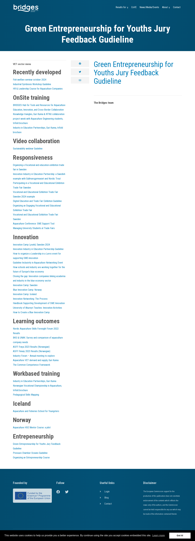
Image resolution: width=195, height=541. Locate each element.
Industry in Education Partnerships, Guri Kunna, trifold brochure (38, 130)
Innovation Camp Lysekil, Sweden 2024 (31, 244)
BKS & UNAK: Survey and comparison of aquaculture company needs (38, 340)
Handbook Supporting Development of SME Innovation (39, 303)
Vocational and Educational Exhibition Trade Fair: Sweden (35, 217)
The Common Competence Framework (31, 364)
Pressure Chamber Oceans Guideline (30, 452)
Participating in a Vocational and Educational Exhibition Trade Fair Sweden (38, 185)
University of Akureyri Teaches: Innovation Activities (37, 307)
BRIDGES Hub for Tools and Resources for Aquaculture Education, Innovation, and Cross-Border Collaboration (39, 107)
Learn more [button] (158, 535)
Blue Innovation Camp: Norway (27, 289)
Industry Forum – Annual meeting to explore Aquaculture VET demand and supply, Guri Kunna (35, 358)
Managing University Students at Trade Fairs (34, 228)
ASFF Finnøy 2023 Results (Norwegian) (31, 351)
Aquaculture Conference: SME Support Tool (33, 223)
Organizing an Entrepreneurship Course (31, 457)
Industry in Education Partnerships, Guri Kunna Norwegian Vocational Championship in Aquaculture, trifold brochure (37, 386)
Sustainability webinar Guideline (28, 148)
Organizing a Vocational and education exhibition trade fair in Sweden (38, 167)
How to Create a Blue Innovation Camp (31, 312)
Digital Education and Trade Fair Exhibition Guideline (37, 201)
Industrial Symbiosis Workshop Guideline (32, 84)
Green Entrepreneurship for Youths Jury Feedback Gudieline (133, 73)
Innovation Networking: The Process (30, 298)
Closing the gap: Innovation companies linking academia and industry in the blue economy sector (39, 278)
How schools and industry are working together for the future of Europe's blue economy (39, 269)
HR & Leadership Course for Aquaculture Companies (38, 88)
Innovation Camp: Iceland (25, 294)
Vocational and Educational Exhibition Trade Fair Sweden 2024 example (35, 194)
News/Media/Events (149, 7)
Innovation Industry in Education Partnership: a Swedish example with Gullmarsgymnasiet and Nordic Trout (39, 176)
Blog (106, 497)
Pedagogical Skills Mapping (26, 394)
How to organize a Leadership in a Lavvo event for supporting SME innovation (37, 256)
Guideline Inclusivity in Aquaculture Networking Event (38, 262)
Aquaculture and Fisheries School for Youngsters (36, 411)
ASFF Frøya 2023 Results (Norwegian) (31, 346)
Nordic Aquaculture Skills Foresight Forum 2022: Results (36, 331)
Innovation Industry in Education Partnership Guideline (38, 249)
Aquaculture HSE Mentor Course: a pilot (32, 427)
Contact (177, 7)
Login (107, 491)
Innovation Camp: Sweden (25, 285)
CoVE (133, 7)
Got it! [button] (180, 535)
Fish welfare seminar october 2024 (29, 79)
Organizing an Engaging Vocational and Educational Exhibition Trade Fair (37, 208)
